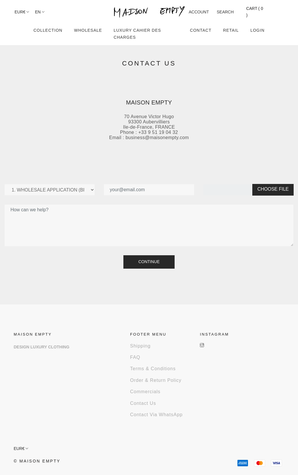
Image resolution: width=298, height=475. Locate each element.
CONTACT (201, 30)
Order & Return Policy (156, 380)
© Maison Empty (37, 461)
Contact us (143, 403)
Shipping (140, 345)
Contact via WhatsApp (156, 414)
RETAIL (231, 30)
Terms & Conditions (153, 368)
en (39, 12)
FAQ (135, 357)
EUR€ (22, 12)
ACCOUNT (199, 12)
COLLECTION (47, 30)
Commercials (145, 391)
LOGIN (257, 30)
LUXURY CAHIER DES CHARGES (137, 34)
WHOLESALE (88, 30)
